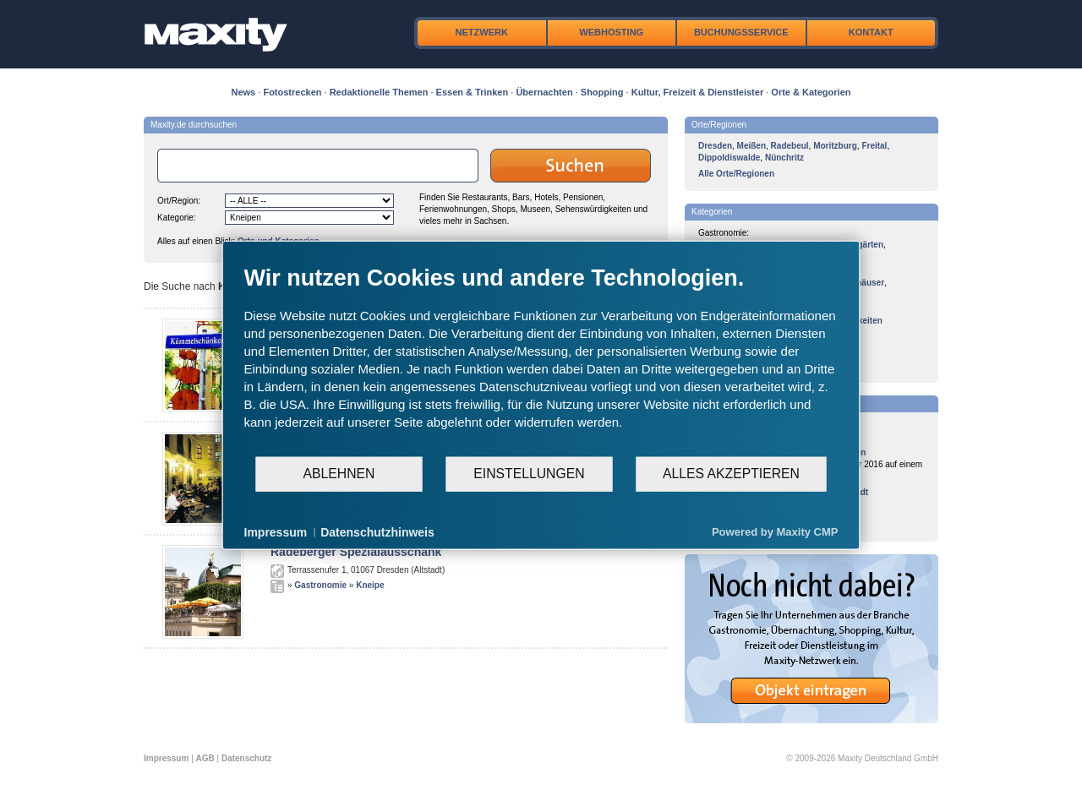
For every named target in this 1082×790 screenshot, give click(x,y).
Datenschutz (246, 758)
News (244, 92)
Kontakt (871, 32)
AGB (205, 758)
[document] (541, 359)
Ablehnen (339, 473)
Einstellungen (528, 473)
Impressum (166, 758)
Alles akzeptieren (731, 473)
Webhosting (611, 32)
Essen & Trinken (472, 92)
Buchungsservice (741, 32)
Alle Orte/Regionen (736, 173)
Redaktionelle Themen (379, 92)
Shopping (602, 92)
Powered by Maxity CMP (775, 532)
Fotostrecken (292, 92)
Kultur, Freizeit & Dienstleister (697, 92)
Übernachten (544, 92)
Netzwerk (482, 32)
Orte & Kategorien (810, 92)
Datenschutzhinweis (377, 531)
